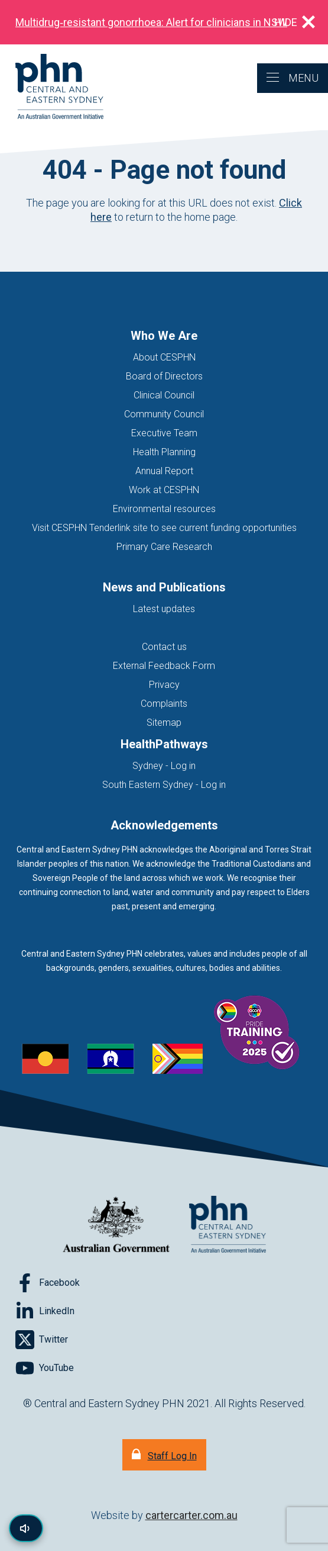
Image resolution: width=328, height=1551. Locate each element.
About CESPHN (164, 357)
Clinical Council (164, 395)
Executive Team (164, 433)
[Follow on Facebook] (47, 1282)
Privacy (164, 684)
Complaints (164, 703)
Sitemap (164, 722)
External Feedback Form (164, 665)
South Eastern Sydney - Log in (164, 784)
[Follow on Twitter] (41, 1339)
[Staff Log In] (164, 1454)
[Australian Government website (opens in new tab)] (116, 1225)
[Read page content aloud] (26, 1528)
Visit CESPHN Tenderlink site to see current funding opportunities (164, 527)
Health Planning (164, 452)
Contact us (164, 646)
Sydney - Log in (164, 765)
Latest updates (164, 608)
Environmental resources (164, 508)
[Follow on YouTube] (44, 1368)
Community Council (164, 414)
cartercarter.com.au (191, 1515)
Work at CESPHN (164, 489)
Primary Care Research (164, 546)
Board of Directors (164, 376)
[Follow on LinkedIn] (44, 1311)
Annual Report (164, 471)
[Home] (51, 87)
